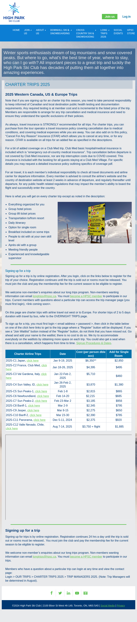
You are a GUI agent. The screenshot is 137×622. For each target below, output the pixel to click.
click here (33, 360)
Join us (109, 16)
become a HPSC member (86, 296)
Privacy (121, 605)
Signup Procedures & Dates (93, 343)
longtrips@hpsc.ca (44, 296)
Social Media (108, 605)
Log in (126, 16)
